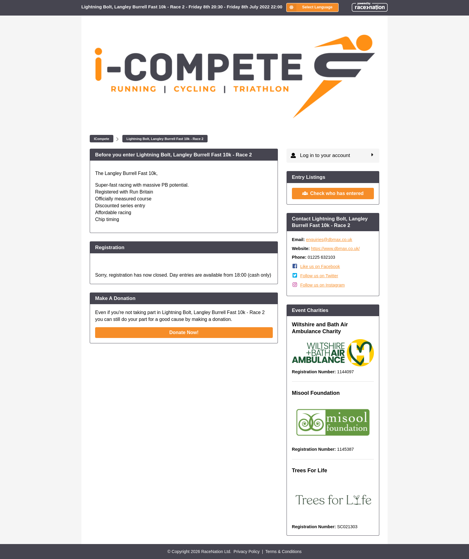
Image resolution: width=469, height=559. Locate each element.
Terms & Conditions (283, 551)
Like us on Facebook (320, 266)
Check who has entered (333, 193)
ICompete (101, 139)
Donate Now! (184, 332)
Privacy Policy (247, 551)
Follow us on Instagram (322, 285)
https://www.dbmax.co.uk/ (335, 248)
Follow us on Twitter (319, 275)
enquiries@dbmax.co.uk (329, 239)
